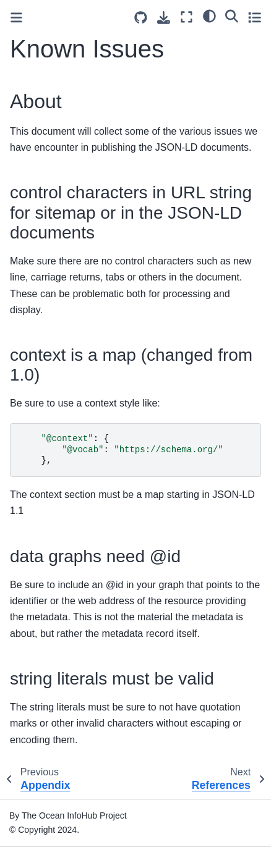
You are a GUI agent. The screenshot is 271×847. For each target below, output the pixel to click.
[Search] (231, 15)
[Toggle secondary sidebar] (254, 17)
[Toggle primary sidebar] (16, 18)
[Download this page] (163, 17)
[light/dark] (209, 15)
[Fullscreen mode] (186, 17)
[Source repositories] (140, 17)
